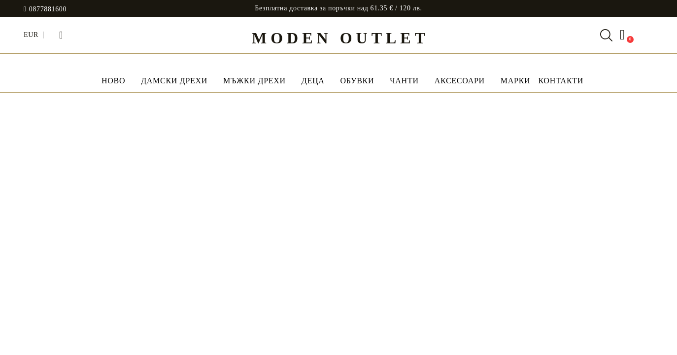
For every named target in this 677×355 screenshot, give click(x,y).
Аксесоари (460, 80)
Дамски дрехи (174, 80)
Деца (313, 80)
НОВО (113, 80)
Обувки (357, 80)
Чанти (404, 80)
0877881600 (48, 9)
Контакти (560, 80)
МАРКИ (516, 80)
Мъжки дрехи (254, 80)
